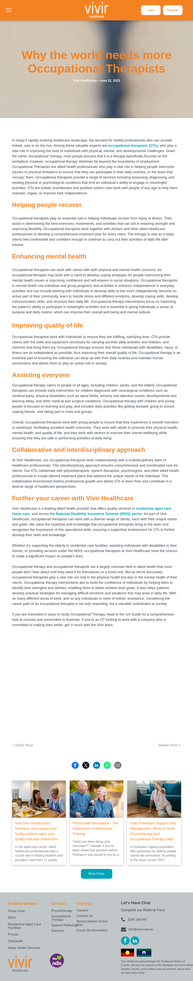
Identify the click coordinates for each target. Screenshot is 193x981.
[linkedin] (135, 941)
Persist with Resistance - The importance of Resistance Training (95, 828)
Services (58, 904)
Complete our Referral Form (143, 910)
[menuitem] (29, 911)
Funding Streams (22, 904)
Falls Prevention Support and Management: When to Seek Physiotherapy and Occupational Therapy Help (153, 831)
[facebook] (125, 941)
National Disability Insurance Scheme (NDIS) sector (99, 514)
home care (21, 514)
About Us (84, 904)
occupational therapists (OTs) (133, 146)
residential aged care (153, 508)
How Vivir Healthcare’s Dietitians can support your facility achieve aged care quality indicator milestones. (37, 831)
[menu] (9, 10)
